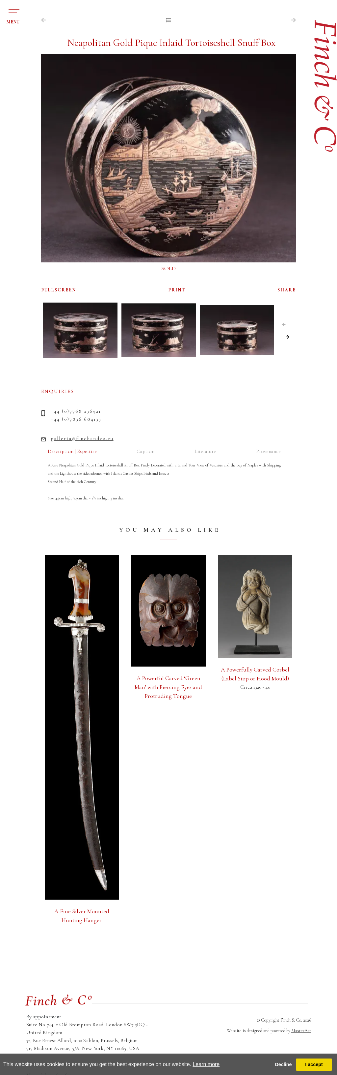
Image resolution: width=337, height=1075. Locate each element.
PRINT (176, 290)
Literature (205, 451)
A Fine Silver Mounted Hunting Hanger (81, 916)
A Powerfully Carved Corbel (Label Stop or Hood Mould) (255, 674)
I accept (314, 1064)
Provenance (268, 451)
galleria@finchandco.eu (82, 438)
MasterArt (301, 1030)
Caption (145, 451)
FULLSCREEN (58, 290)
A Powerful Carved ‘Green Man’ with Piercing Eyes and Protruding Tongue (168, 687)
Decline (283, 1064)
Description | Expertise (72, 451)
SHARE (286, 290)
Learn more (206, 1064)
